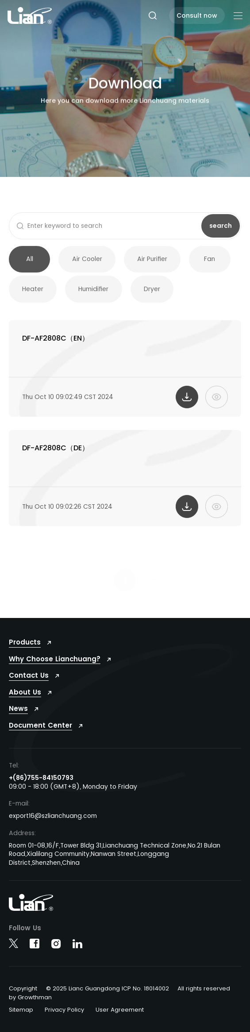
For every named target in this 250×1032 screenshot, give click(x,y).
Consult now (197, 15)
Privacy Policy (64, 1010)
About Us (25, 692)
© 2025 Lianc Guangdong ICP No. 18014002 (107, 988)
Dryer (152, 294)
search (220, 230)
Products (25, 642)
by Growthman (30, 997)
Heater (32, 294)
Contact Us (29, 675)
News (18, 708)
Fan (209, 264)
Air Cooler (87, 264)
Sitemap (21, 1010)
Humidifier (93, 294)
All (29, 264)
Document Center (40, 725)
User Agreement (120, 1010)
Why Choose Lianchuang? (54, 659)
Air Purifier (152, 264)
